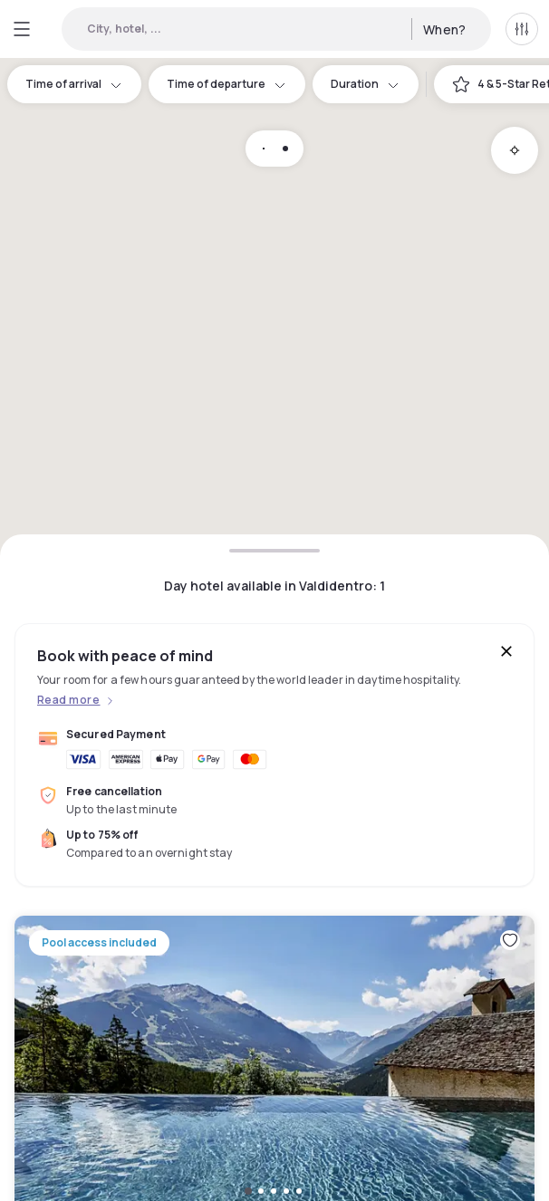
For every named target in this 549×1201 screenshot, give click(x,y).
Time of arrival (74, 83)
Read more (68, 700)
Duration (365, 83)
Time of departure (227, 83)
